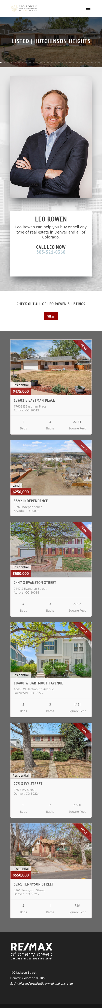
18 (62, 62)
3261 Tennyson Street (34, 884)
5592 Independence (31, 500)
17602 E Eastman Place (34, 400)
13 (44, 62)
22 (77, 62)
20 (70, 62)
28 (99, 62)
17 (59, 62)
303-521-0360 (51, 252)
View (50, 316)
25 (88, 62)
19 (66, 62)
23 (81, 62)
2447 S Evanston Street (35, 582)
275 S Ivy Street (28, 783)
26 (92, 62)
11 (37, 62)
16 (55, 62)
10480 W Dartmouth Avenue (38, 683)
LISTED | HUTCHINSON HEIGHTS (51, 41)
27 (95, 62)
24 (84, 62)
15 (51, 62)
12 (41, 62)
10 (33, 62)
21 (73, 62)
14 (48, 62)
